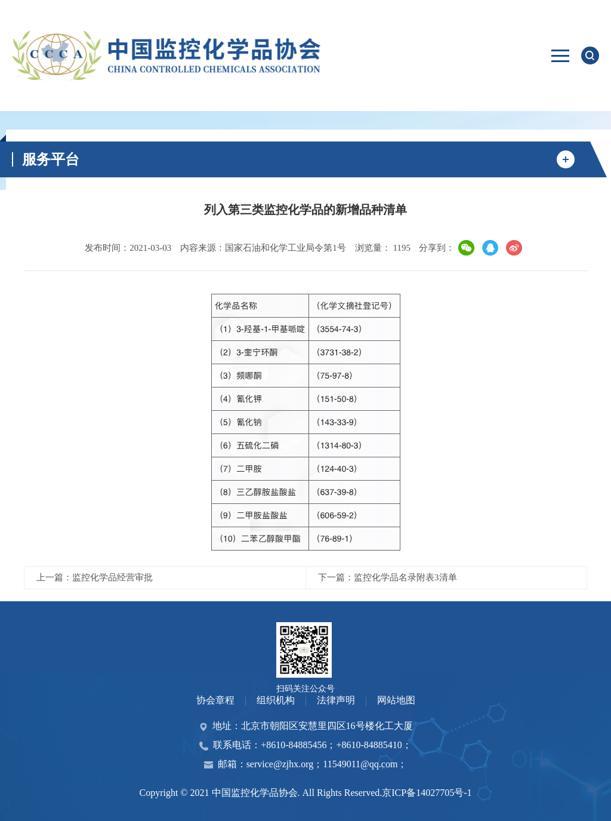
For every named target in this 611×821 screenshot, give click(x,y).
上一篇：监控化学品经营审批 (94, 577)
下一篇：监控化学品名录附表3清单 (387, 577)
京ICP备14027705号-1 (426, 793)
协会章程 (215, 700)
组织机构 (276, 700)
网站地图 (396, 700)
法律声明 (336, 700)
